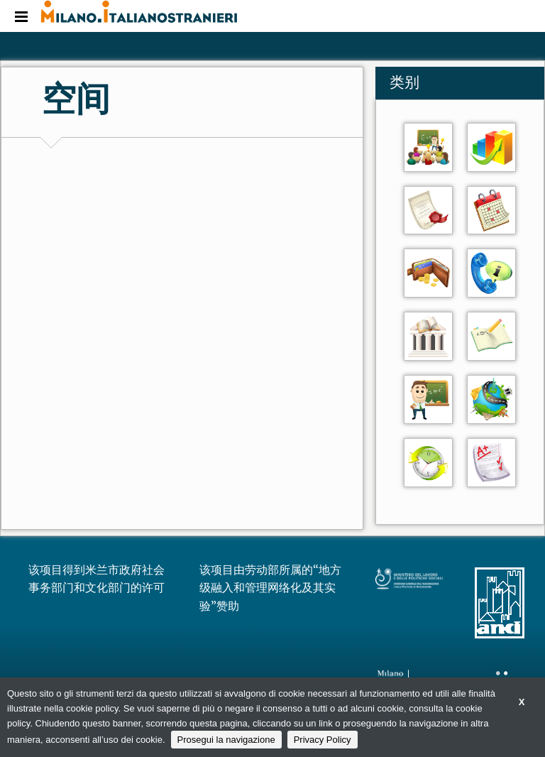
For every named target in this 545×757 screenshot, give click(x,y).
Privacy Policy (322, 739)
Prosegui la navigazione (226, 739)
